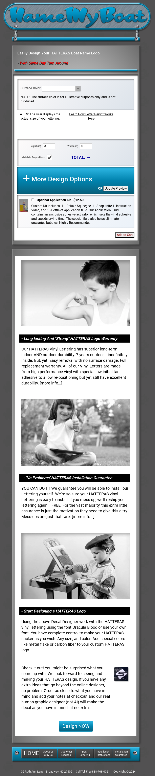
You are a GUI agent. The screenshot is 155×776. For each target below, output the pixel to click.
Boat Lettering (85, 753)
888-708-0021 (101, 771)
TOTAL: (78, 157)
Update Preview (116, 188)
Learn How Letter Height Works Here (91, 116)
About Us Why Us (48, 753)
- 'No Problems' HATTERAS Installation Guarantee (67, 477)
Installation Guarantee (121, 753)
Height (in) (35, 146)
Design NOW (75, 726)
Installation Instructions (103, 753)
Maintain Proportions (33, 157)
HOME (31, 753)
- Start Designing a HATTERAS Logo (53, 611)
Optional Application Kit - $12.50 (60, 200)
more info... (51, 383)
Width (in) (72, 146)
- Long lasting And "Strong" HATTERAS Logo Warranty (69, 338)
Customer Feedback (66, 753)
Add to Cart (125, 235)
